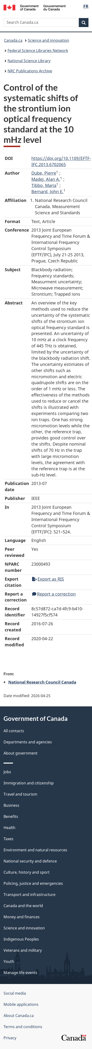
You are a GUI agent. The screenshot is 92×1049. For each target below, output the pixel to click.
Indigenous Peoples (21, 939)
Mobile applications (21, 1004)
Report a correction (54, 594)
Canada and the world (23, 905)
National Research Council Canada (42, 682)
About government (21, 753)
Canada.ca (13, 40)
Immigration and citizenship (29, 783)
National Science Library (29, 60)
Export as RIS (48, 579)
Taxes (8, 838)
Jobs (7, 771)
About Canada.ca (19, 1015)
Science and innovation (48, 40)
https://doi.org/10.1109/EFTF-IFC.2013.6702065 (61, 161)
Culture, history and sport (27, 872)
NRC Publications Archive (30, 71)
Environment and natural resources (35, 850)
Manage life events (20, 972)
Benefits (11, 816)
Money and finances (22, 916)
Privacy (10, 1037)
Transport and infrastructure (29, 894)
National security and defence (30, 861)
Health (9, 827)
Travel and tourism (20, 794)
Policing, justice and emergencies (33, 883)
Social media (15, 993)
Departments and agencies (28, 742)
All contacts (14, 730)
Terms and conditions (23, 1026)
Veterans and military (23, 950)
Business (11, 805)
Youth (9, 961)
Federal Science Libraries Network (38, 50)
